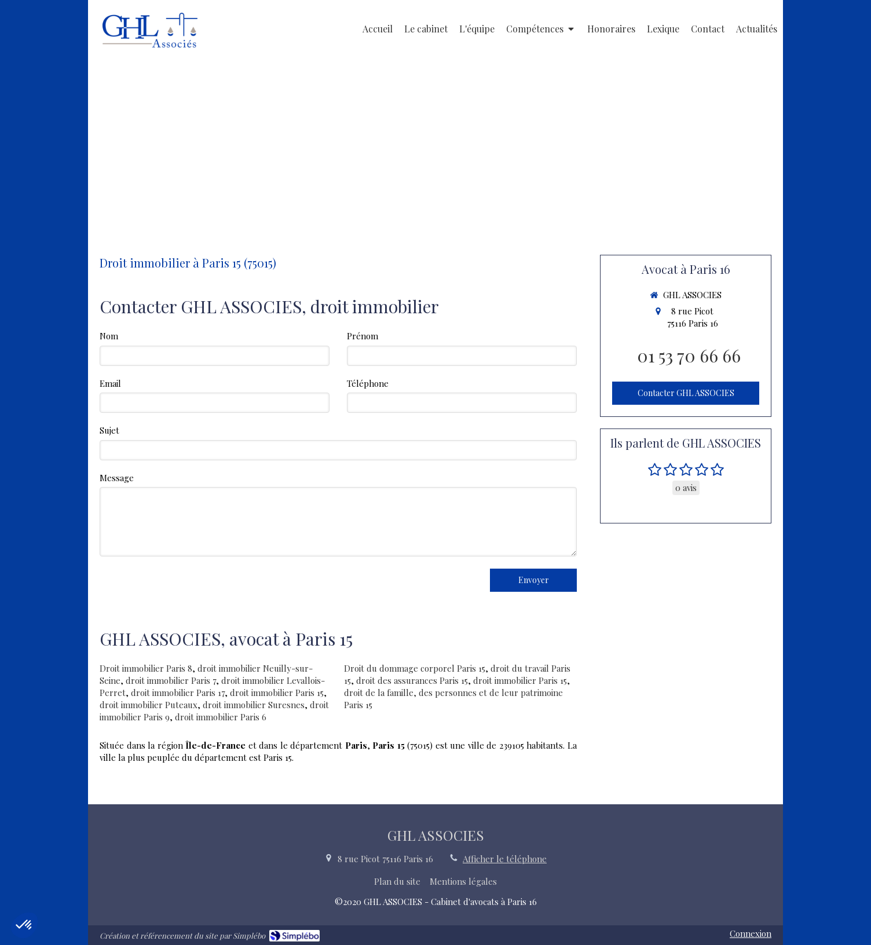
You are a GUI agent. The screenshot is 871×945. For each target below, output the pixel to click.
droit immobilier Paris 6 (220, 717)
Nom (109, 336)
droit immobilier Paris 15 (277, 692)
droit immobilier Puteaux (148, 704)
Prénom (362, 336)
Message (117, 478)
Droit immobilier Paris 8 (146, 668)
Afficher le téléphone (505, 859)
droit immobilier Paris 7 (171, 680)
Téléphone (368, 383)
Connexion (750, 933)
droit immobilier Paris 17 (178, 692)
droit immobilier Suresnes (254, 704)
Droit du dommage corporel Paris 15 (414, 668)
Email (110, 383)
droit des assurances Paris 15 (412, 680)
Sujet (109, 430)
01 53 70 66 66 (689, 355)
